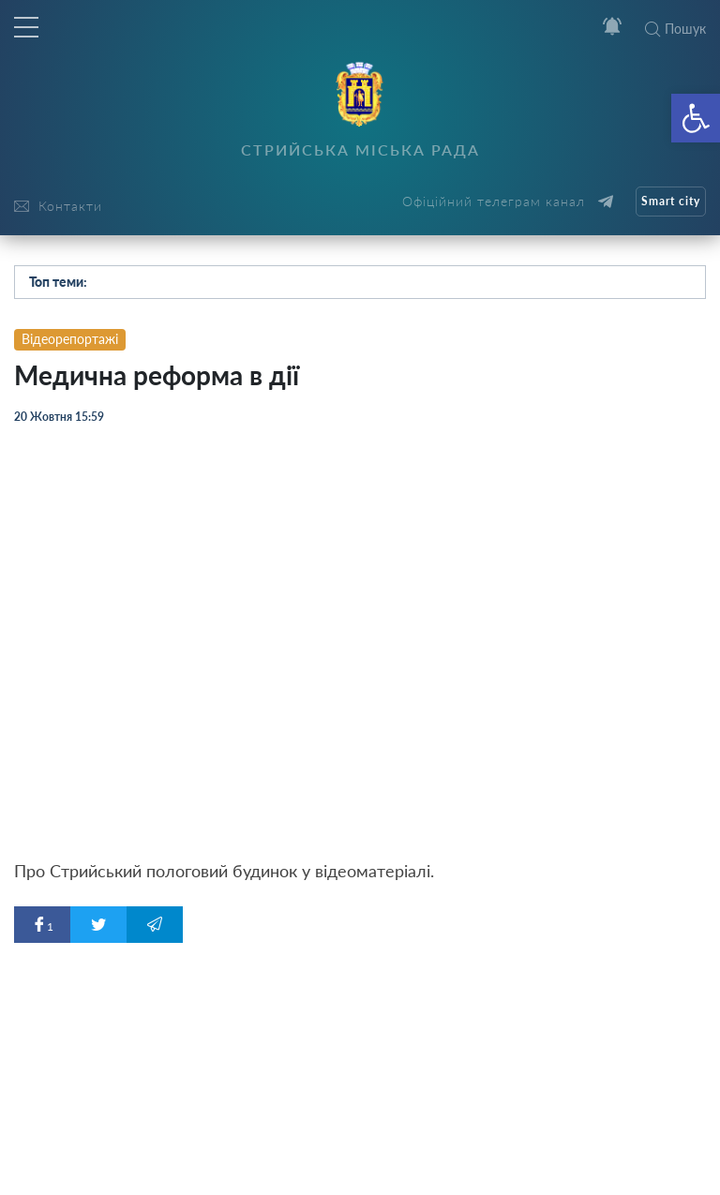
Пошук (675, 29)
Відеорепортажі (70, 339)
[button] (695, 118)
